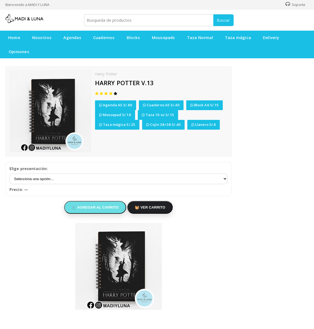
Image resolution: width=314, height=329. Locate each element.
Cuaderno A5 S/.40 (161, 105)
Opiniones (19, 51)
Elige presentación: (28, 168)
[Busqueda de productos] (158, 20)
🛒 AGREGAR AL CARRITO (95, 207)
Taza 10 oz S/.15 (158, 114)
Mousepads (163, 37)
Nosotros (42, 37)
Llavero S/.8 (203, 124)
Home (14, 37)
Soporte (295, 4)
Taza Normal (200, 37)
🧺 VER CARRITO (150, 207)
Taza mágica (238, 37)
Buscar (223, 20)
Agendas (72, 37)
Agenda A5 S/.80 (115, 105)
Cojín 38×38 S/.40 (163, 124)
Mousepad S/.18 (115, 114)
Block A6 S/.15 (204, 105)
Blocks (133, 37)
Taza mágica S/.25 (117, 124)
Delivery (271, 37)
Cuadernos (104, 37)
